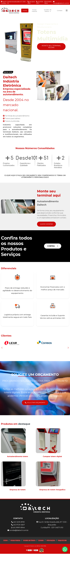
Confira (52, 246)
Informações (58, 545)
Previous (3, 42)
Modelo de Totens (46, 10)
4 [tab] (39, 66)
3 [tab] (37, 66)
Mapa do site (35, 548)
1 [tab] (31, 66)
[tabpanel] (35, 42)
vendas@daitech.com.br (61, 2)
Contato (59, 10)
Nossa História (33, 10)
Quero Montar (47, 224)
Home (24, 10)
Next (67, 42)
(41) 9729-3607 (39, 2)
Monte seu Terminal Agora (51, 46)
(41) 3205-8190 (31, 2)
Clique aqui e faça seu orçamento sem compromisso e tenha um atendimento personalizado (35, 176)
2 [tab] (34, 66)
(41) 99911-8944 (48, 2)
